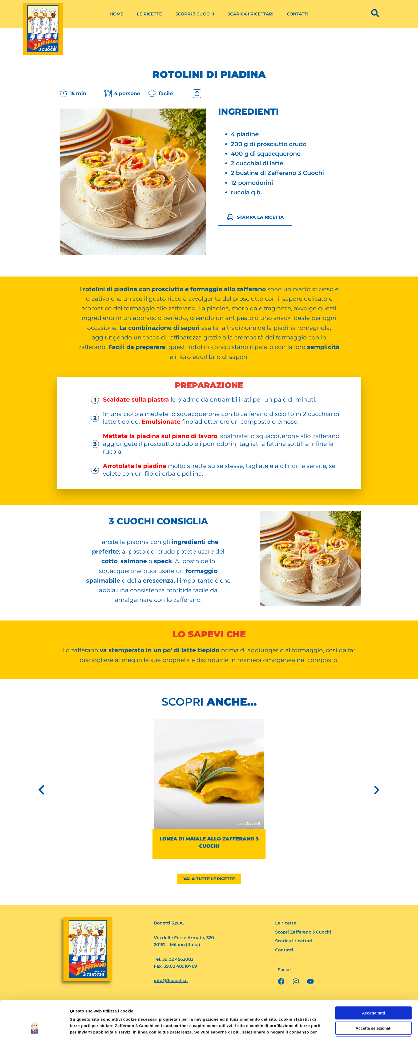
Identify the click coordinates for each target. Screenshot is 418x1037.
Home (116, 14)
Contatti (297, 14)
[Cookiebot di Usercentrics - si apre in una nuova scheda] (34, 1027)
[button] (41, 789)
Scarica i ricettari (250, 14)
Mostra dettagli (280, 1026)
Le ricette (149, 14)
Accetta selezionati (373, 992)
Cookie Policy (198, 1002)
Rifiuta (373, 1007)
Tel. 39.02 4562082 (173, 959)
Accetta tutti (373, 977)
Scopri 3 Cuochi (194, 14)
